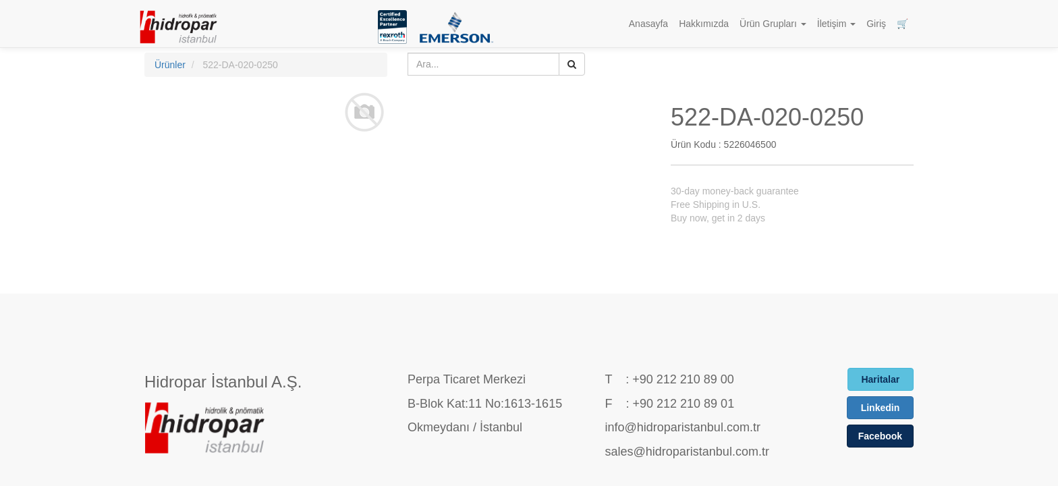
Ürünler (170, 64)
